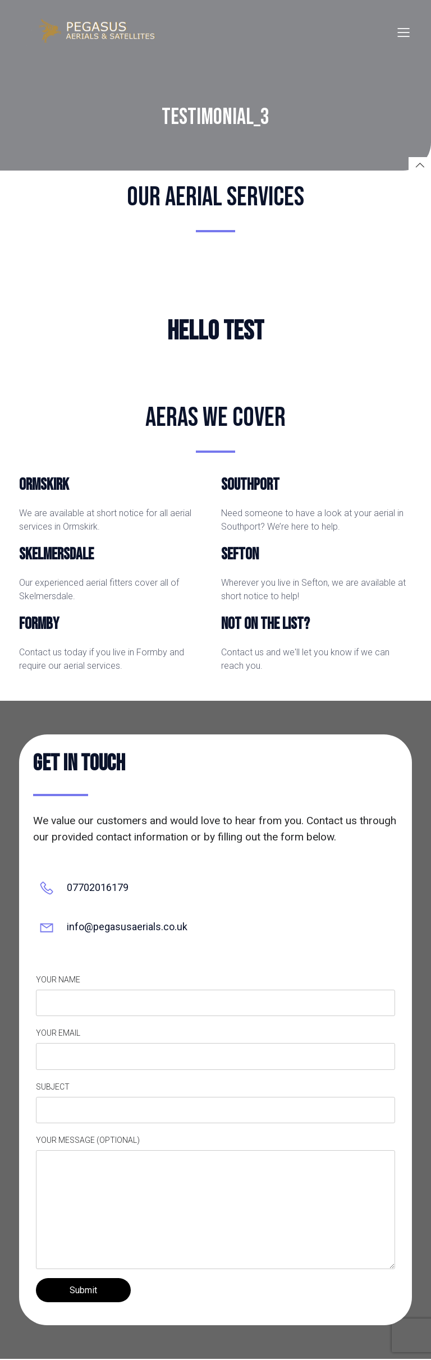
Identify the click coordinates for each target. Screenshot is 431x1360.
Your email (215, 1050)
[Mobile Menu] (403, 32)
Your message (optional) (215, 1203)
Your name (215, 997)
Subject (215, 1104)
